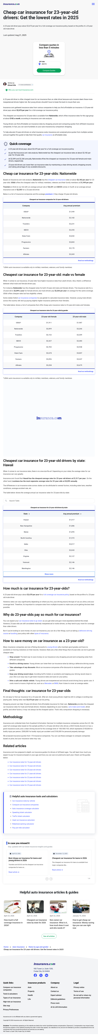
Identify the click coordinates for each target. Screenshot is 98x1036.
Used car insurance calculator (23, 820)
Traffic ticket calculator (21, 816)
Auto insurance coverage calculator (25, 809)
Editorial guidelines (58, 999)
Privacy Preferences (11, 1010)
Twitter (41, 975)
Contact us (55, 991)
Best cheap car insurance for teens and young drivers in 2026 (25, 859)
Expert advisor (56, 995)
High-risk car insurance (12, 1002)
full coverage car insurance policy (56, 595)
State (26, 514)
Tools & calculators (10, 994)
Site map (6, 1006)
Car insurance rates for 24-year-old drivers (25, 781)
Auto (29, 987)
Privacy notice (79, 987)
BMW (56, 683)
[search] (49, 500)
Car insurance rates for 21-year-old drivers (25, 774)
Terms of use (79, 991)
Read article (13, 872)
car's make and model (76, 707)
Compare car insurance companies (25, 805)
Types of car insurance (12, 998)
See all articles (49, 936)
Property (31, 991)
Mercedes (48, 683)
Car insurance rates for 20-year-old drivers (25, 770)
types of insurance (41, 633)
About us (54, 987)
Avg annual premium (71, 514)
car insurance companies (27, 298)
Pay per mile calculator (21, 828)
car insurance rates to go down (30, 621)
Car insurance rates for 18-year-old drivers (25, 766)
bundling (14, 633)
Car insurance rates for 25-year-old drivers (25, 785)
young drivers (52, 647)
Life (29, 999)
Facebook (35, 975)
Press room (55, 1003)
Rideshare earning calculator (23, 824)
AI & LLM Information (59, 1007)
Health (30, 995)
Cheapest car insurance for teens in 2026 (69, 858)
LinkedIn (46, 975)
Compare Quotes (49, 71)
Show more (49, 574)
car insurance (47, 135)
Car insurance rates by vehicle (23, 801)
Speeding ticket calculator (22, 812)
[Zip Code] (49, 64)
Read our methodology (85, 260)
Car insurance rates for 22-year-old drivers (25, 777)
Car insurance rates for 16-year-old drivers (25, 762)
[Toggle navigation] (93, 4)
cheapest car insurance (56, 180)
